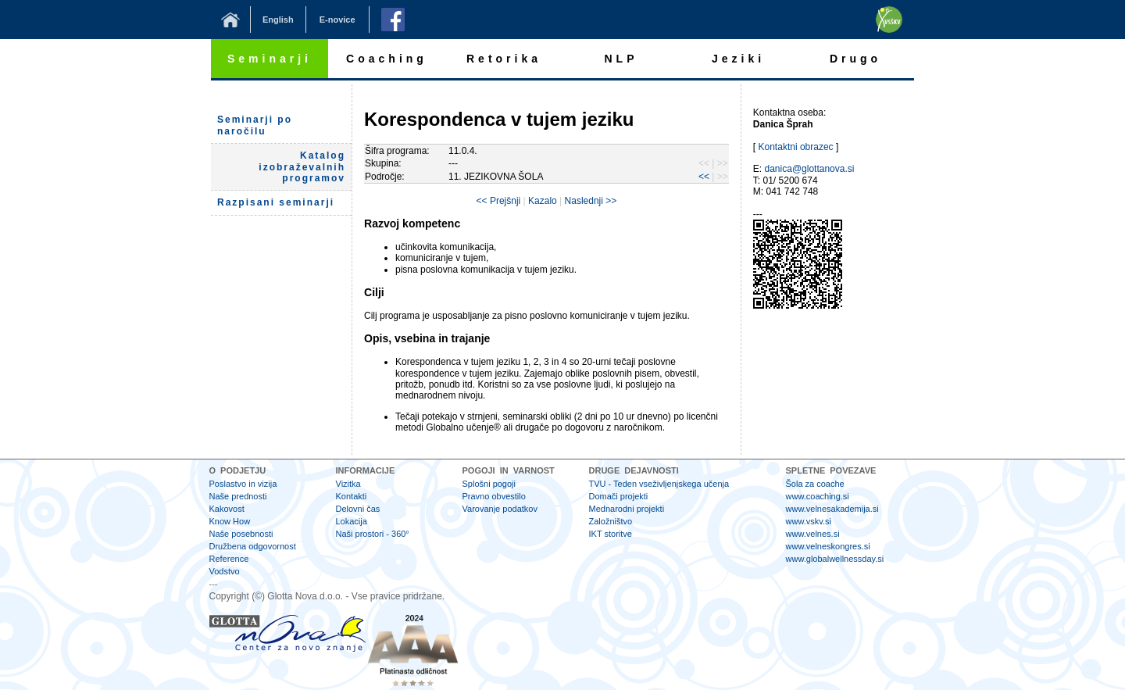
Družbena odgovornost (252, 546)
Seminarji (269, 58)
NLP (621, 58)
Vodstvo (224, 571)
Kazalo (542, 200)
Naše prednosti (238, 496)
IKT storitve (610, 533)
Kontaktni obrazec (796, 146)
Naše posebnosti (241, 533)
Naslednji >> (591, 200)
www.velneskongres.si (828, 546)
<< (703, 176)
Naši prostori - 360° (372, 533)
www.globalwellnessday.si (835, 558)
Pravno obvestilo (494, 496)
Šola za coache (815, 483)
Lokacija (351, 521)
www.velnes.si (813, 533)
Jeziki (738, 58)
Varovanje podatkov (500, 508)
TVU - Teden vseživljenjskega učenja (659, 483)
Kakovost (227, 508)
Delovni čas (358, 508)
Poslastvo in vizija (243, 483)
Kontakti (351, 496)
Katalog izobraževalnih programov (302, 167)
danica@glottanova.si (810, 168)
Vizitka (348, 483)
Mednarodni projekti (627, 508)
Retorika (503, 58)
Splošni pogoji (489, 483)
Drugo (855, 58)
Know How (230, 521)
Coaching (386, 58)
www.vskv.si (808, 521)
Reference (229, 558)
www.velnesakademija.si (832, 508)
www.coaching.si (817, 496)
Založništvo (611, 521)
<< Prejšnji (499, 200)
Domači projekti (618, 496)
